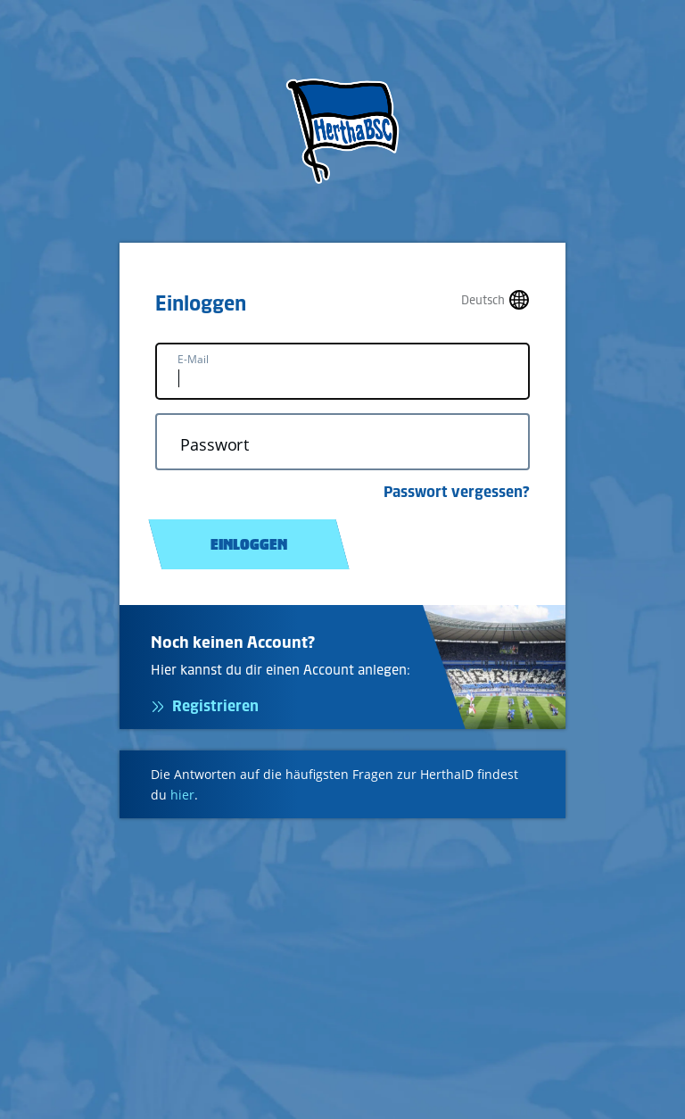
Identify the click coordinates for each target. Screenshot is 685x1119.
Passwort (214, 445)
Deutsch (483, 300)
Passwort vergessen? (457, 491)
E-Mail (193, 359)
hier (182, 794)
